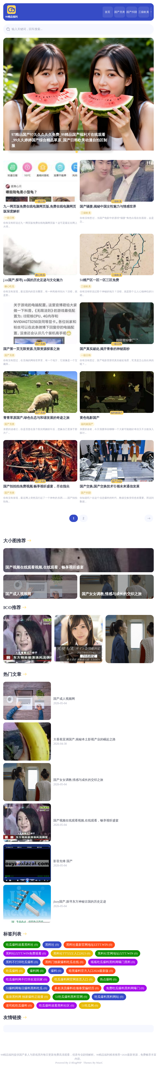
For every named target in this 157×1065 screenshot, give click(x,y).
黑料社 (52, 944)
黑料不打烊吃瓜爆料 (22, 962)
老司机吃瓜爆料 (19, 1005)
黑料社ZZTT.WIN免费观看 (26, 953)
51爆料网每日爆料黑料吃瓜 (26, 988)
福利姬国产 (117, 412)
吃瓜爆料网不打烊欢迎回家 (26, 979)
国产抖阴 (116, 11)
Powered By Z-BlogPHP (68, 1062)
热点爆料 (108, 979)
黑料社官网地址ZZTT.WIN (118, 953)
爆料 (56, 970)
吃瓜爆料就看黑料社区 (56, 1005)
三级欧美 (128, 11)
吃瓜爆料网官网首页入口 (73, 979)
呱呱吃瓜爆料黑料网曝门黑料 (113, 962)
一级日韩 (141, 11)
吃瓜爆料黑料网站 (108, 996)
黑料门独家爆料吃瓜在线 (64, 962)
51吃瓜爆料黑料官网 (71, 996)
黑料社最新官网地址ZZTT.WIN (89, 944)
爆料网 (36, 970)
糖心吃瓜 (40, 275)
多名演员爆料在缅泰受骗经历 (76, 988)
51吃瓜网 (90, 1005)
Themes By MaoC (93, 1062)
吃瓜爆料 (14, 970)
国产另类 (104, 11)
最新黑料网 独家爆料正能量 (27, 996)
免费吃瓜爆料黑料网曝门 (125, 988)
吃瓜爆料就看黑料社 (22, 944)
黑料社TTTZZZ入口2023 (71, 953)
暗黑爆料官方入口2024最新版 (91, 970)
